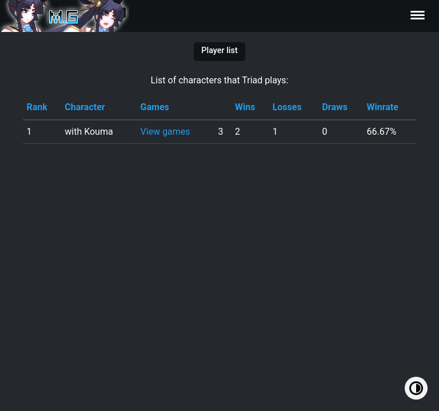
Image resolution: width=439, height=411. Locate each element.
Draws (335, 107)
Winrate (382, 107)
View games (165, 131)
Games (155, 107)
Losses (287, 107)
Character (85, 107)
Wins (245, 107)
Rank (36, 107)
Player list (219, 50)
